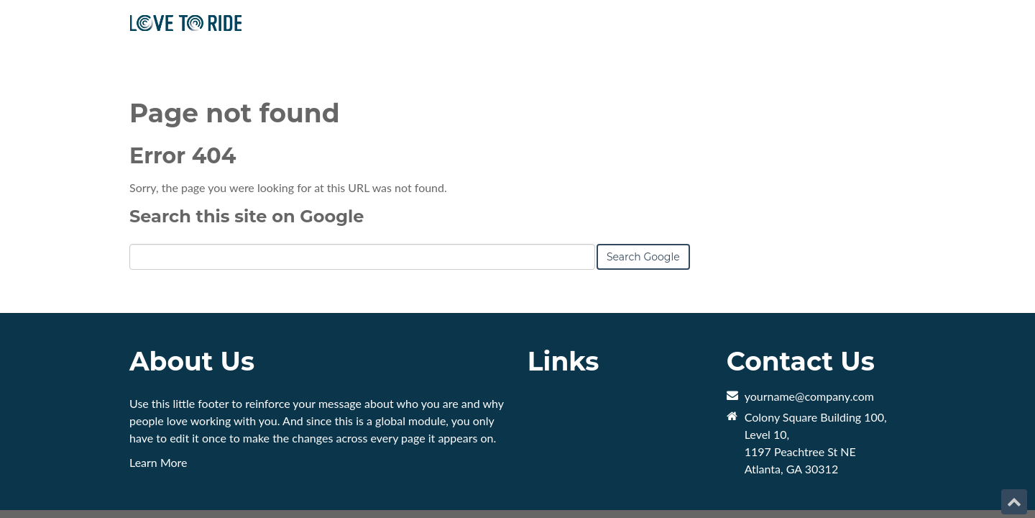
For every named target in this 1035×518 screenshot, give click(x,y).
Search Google (643, 206)
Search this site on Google (246, 165)
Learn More (158, 412)
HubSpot (290, 476)
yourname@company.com (809, 346)
